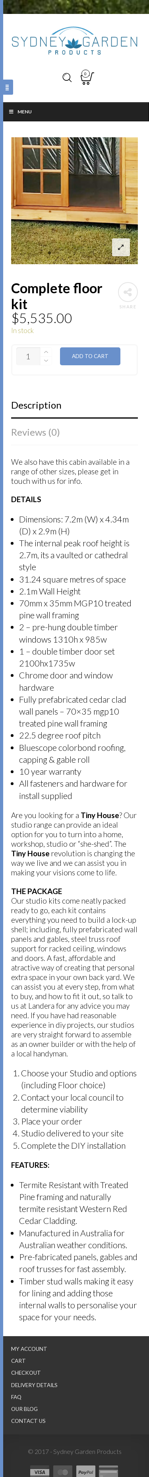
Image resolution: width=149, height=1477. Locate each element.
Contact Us (28, 1421)
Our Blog (24, 1409)
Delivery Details (34, 1385)
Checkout (26, 1373)
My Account (29, 1349)
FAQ (16, 1397)
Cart (18, 1361)
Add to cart (90, 356)
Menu (20, 112)
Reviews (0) (35, 432)
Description (36, 405)
